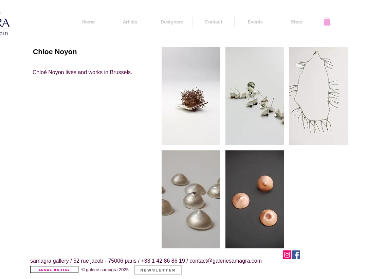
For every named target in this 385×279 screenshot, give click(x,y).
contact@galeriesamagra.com (225, 261)
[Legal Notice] (54, 269)
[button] (327, 21)
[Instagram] (287, 254)
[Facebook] (296, 254)
